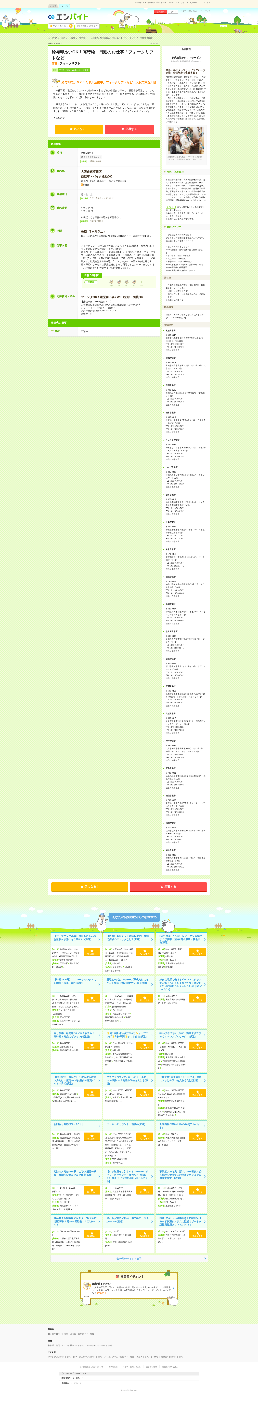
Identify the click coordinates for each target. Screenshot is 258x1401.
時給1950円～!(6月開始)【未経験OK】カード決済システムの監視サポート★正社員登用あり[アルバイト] (180, 1221)
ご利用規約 (112, 1367)
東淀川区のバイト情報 (58, 1334)
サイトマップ (205, 11)
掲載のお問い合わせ (170, 1367)
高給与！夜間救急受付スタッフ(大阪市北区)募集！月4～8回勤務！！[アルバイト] (75, 1221)
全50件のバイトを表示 (129, 1258)
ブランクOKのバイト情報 (59, 1357)
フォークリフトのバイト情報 (99, 1345)
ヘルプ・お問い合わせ (189, 11)
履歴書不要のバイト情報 (172, 1357)
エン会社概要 (151, 1367)
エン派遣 (53, 6)
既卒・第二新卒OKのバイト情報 (87, 1357)
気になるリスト (63, 26)
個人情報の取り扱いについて (91, 1367)
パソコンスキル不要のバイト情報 (119, 1357)
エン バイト (64, 6)
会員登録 (160, 12)
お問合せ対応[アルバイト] (68, 1124)
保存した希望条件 (89, 26)
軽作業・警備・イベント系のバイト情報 (66, 1345)
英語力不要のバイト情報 (147, 1357)
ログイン (173, 12)
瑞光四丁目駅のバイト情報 (82, 1334)
